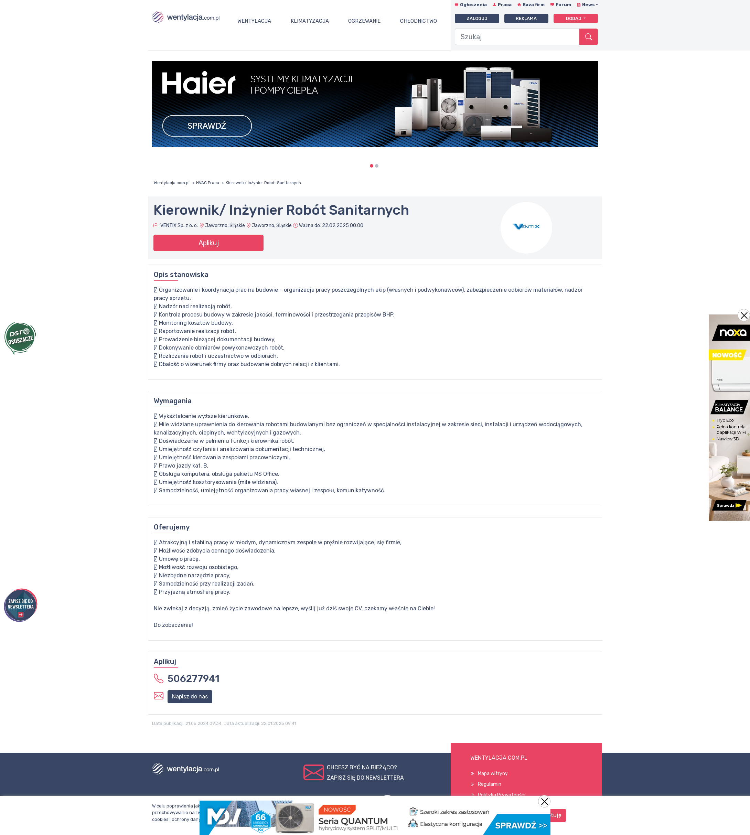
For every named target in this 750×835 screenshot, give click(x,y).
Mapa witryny (493, 774)
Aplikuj (209, 243)
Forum (563, 4)
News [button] (588, 4)
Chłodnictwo (418, 21)
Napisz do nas (190, 696)
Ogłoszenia (473, 4)
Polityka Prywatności (501, 795)
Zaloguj (477, 18)
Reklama (526, 18)
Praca (505, 4)
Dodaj (574, 18)
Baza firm (534, 4)
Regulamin (489, 784)
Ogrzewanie (364, 21)
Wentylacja (254, 21)
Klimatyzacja (310, 21)
